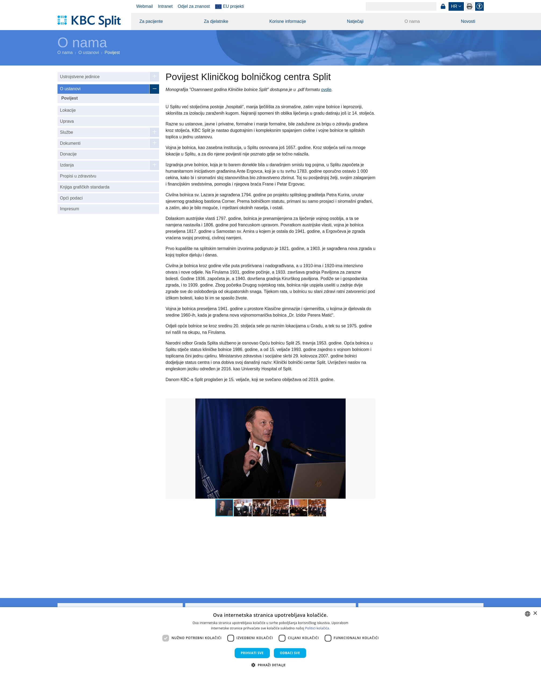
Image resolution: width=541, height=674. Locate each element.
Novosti (468, 21)
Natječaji (355, 21)
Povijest (69, 98)
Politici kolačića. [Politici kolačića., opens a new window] (317, 628)
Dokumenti (70, 143)
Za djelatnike (216, 21)
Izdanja (67, 165)
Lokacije (68, 110)
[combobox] (527, 614)
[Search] (401, 6)
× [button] (535, 613)
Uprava (67, 121)
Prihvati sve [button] (252, 653)
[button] (370, 403)
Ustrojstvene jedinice (80, 76)
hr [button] (454, 6)
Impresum (69, 208)
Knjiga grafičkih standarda (84, 187)
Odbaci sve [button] (290, 653)
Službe (66, 132)
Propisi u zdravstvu (78, 176)
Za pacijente (151, 21)
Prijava (443, 6)
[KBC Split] (92, 21)
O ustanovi (88, 52)
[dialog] (270, 640)
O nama (412, 21)
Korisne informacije (287, 21)
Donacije (68, 154)
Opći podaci (71, 198)
